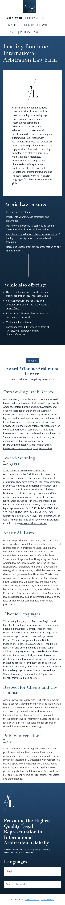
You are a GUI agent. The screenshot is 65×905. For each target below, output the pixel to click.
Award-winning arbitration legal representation (31, 234)
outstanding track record (25, 137)
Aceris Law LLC (32, 899)
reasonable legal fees (23, 141)
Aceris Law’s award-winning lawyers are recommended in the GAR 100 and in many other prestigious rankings (29, 474)
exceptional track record (33, 523)
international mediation (42, 418)
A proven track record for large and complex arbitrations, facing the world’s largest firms (27, 304)
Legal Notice (47, 899)
